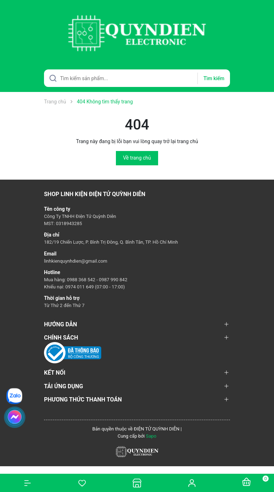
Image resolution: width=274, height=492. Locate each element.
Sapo (151, 436)
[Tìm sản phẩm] (137, 78)
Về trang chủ (137, 158)
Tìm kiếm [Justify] (214, 78)
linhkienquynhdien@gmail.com (75, 261)
